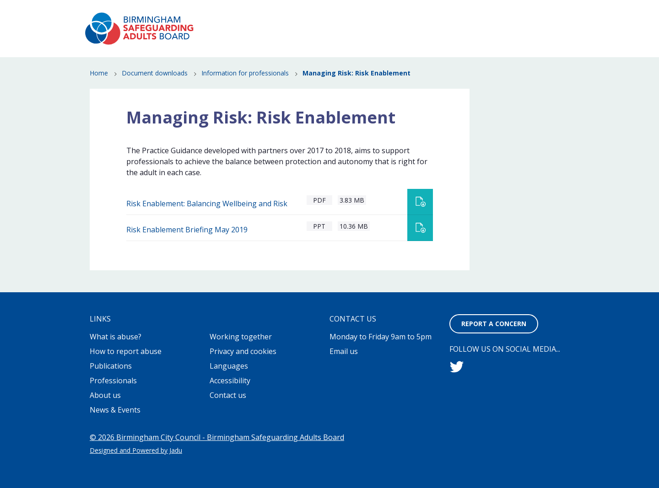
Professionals (525, 48)
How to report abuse (383, 35)
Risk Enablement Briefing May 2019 (187, 230)
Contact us (228, 395)
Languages (229, 366)
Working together (241, 337)
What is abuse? (303, 35)
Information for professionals (245, 73)
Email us (344, 351)
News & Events (463, 35)
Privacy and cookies (243, 351)
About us (105, 395)
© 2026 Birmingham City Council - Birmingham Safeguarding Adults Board (217, 437)
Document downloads (155, 73)
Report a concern (537, 14)
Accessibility (230, 380)
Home (99, 73)
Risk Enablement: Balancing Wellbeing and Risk (206, 203)
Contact (480, 14)
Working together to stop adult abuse (403, 14)
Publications (527, 35)
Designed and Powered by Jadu (136, 450)
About (330, 14)
